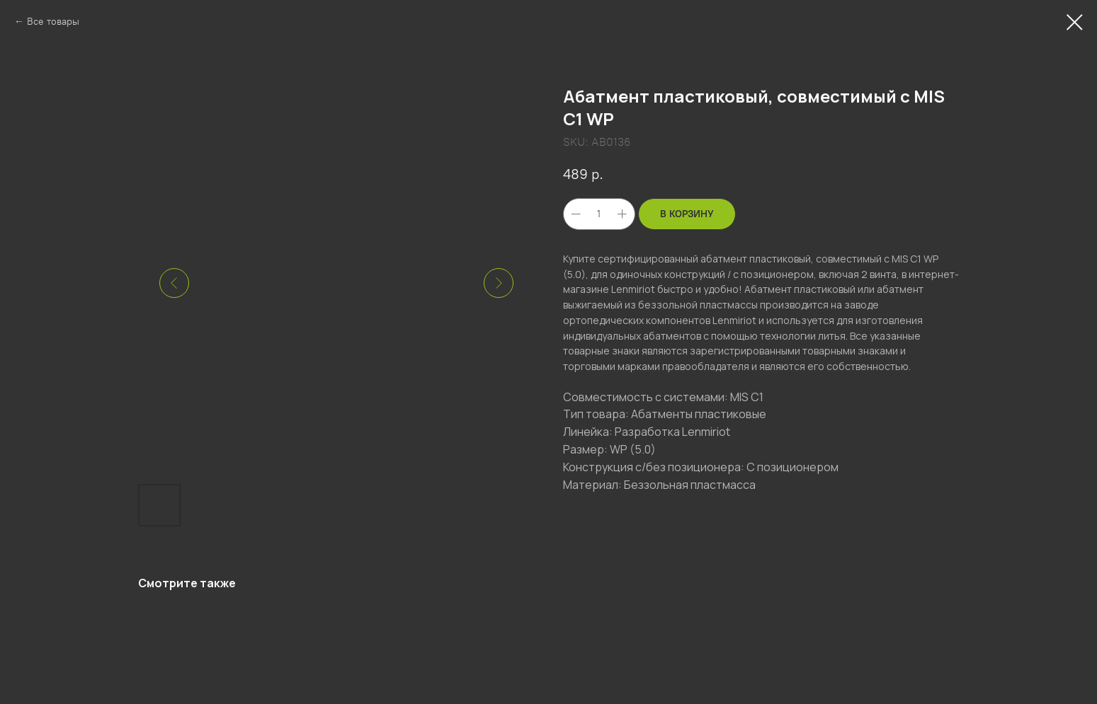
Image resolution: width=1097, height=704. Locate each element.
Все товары (53, 22)
